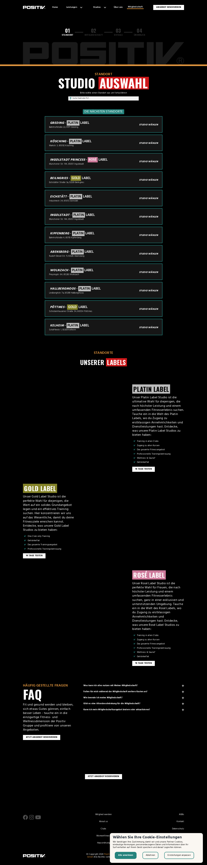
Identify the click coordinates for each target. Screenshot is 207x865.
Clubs (103, 829)
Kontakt (180, 821)
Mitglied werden (103, 814)
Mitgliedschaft (135, 7)
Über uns (118, 7)
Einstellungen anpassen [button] (179, 855)
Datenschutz (178, 829)
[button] (74, 7)
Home (55, 7)
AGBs (181, 814)
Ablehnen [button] (150, 855)
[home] (34, 7)
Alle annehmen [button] (125, 855)
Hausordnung (103, 843)
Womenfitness (103, 836)
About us (103, 821)
